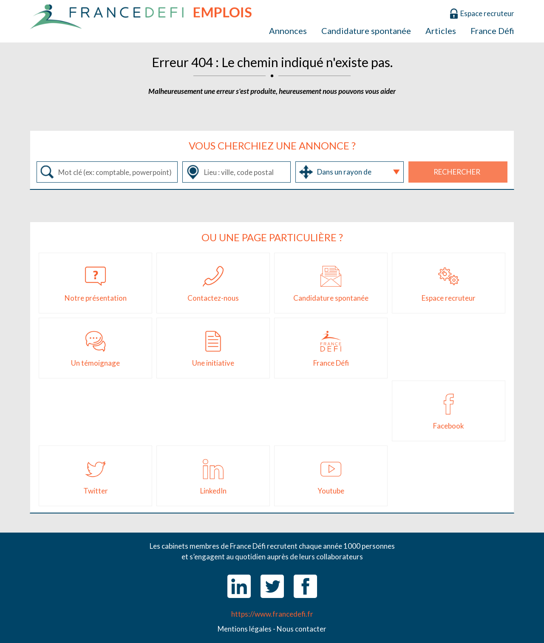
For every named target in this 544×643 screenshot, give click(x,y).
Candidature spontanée (366, 30)
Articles (440, 30)
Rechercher (457, 171)
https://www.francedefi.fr (272, 613)
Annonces (288, 30)
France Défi (492, 30)
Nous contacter (301, 628)
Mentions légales (245, 628)
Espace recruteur (487, 13)
